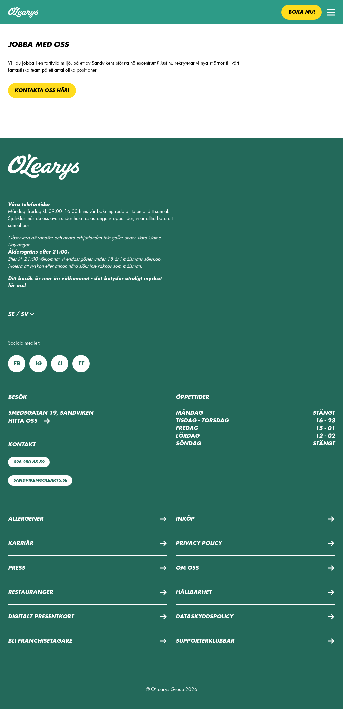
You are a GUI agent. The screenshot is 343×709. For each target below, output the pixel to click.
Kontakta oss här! (42, 90)
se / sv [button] (22, 314)
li (60, 363)
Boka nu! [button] (301, 12)
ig (38, 363)
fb (16, 363)
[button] (331, 12)
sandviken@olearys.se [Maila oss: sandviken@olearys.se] (40, 480)
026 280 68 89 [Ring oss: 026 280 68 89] (28, 462)
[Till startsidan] (23, 12)
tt (81, 363)
